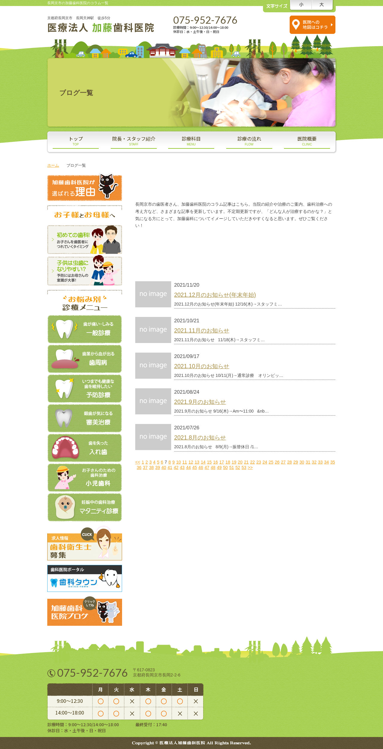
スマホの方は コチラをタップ (268, 24)
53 (243, 467)
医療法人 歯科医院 (101, 27)
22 (252, 462)
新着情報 (184, 260)
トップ (75, 140)
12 (191, 462)
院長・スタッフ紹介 (133, 140)
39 (157, 467)
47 (207, 467)
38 (151, 467)
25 (271, 462)
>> (250, 467)
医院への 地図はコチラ (315, 24)
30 (302, 462)
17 (221, 462)
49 (219, 467)
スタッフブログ (184, 243)
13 (197, 462)
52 (237, 467)
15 (209, 462)
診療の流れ (249, 140)
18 (228, 462)
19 (234, 462)
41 (170, 467)
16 (215, 462)
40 (163, 467)
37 (145, 467)
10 (178, 462)
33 (320, 462)
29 (295, 462)
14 (203, 462)
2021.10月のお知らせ (201, 366)
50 (225, 467)
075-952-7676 (205, 20)
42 (176, 467)
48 (213, 467)
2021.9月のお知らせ (200, 401)
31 (308, 462)
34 (326, 462)
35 (332, 462)
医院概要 (307, 140)
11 (184, 462)
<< (137, 462)
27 (283, 462)
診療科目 (191, 140)
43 (182, 467)
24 (264, 462)
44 (188, 467)
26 (277, 462)
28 (289, 462)
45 (194, 467)
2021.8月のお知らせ (200, 437)
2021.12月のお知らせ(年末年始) (215, 294)
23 (258, 462)
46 (200, 467)
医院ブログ (286, 243)
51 (231, 467)
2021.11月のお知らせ (201, 330)
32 (314, 462)
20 (240, 462)
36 (139, 467)
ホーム (53, 165)
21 (246, 462)
